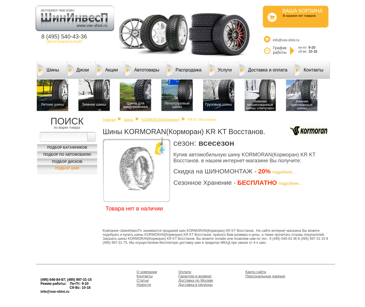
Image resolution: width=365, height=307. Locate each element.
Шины (48, 70)
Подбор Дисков (67, 162)
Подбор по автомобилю (67, 155)
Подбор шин (67, 168)
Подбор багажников (67, 148)
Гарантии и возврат (195, 276)
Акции (107, 70)
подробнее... (284, 172)
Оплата (185, 272)
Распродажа (184, 70)
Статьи (143, 280)
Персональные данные (265, 276)
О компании (147, 272)
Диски (78, 70)
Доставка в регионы (196, 285)
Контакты (309, 70)
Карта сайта (256, 272)
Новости (144, 285)
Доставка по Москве (196, 280)
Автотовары (142, 70)
